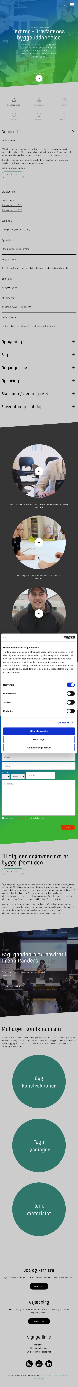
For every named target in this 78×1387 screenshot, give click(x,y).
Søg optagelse (12, 175)
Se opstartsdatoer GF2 (12, 210)
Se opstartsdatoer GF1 (12, 205)
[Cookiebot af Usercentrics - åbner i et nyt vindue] (62, 637)
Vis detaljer (63, 722)
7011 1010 (48, 1376)
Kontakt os (39, 1344)
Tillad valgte (39, 739)
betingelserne (23, 818)
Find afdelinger (38, 1379)
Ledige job (39, 1286)
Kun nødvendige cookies (39, 747)
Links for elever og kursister (39, 1352)
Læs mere (39, 508)
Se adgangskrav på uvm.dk (56, 268)
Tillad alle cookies (39, 731)
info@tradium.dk (62, 1376)
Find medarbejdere (38, 1348)
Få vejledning (39, 1321)
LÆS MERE (5, 975)
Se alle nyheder (13, 986)
